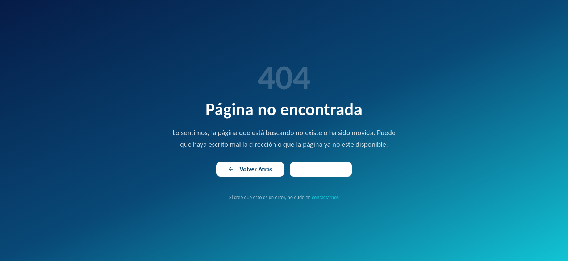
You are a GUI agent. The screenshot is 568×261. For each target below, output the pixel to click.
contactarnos (325, 197)
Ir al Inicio (321, 169)
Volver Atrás (250, 169)
